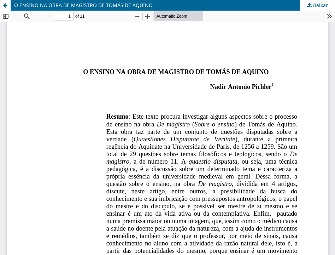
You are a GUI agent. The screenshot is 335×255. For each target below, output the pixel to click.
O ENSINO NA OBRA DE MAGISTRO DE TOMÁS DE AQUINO (83, 5)
